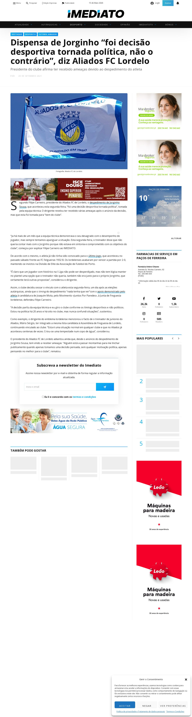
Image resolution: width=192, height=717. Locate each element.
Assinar (168, 3)
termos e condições (84, 397)
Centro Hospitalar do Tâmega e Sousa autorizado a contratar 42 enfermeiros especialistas (161, 425)
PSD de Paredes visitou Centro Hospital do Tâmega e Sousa (159, 383)
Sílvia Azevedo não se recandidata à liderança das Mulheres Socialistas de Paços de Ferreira (83, 465)
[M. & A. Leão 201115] (159, 497)
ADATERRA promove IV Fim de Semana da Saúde (161, 444)
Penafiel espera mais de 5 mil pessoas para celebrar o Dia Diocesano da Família (114, 463)
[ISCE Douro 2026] (69, 189)
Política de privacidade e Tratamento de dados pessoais (141, 711)
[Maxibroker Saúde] (159, 111)
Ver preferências (173, 705)
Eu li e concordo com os (69, 397)
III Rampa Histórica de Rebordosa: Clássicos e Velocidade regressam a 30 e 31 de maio (53, 466)
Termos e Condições (175, 711)
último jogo (94, 255)
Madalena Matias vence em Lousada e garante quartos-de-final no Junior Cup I (22, 463)
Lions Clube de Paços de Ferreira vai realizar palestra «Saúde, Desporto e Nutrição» (162, 403)
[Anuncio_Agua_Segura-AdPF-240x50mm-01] (69, 420)
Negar (146, 705)
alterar (176, 238)
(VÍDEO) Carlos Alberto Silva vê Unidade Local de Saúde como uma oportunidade (162, 362)
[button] (186, 679)
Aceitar (124, 705)
